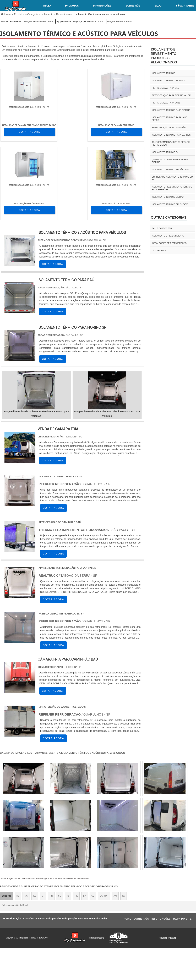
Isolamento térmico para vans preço (169, 118)
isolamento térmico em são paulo (171, 169)
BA (84, 818)
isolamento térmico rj (165, 152)
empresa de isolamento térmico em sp (172, 178)
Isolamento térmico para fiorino (171, 110)
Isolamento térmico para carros (171, 135)
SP (43, 818)
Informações (102, 5)
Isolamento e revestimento (168, 236)
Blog (158, 5)
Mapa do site (182, 841)
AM (115, 818)
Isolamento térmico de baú (168, 197)
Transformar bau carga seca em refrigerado (171, 143)
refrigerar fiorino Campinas (119, 21)
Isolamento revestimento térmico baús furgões (172, 188)
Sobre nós (133, 5)
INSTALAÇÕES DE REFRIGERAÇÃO (169, 243)
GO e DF (104, 818)
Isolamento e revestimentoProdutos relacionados (164, 55)
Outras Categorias (168, 217)
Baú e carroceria (162, 228)
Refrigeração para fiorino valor (171, 95)
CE (92, 818)
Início (47, 5)
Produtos (72, 5)
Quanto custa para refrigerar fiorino (170, 160)
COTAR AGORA (18, 131)
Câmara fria (159, 250)
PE (76, 818)
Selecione (6, 818)
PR (51, 818)
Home (127, 841)
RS (68, 818)
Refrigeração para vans (166, 103)
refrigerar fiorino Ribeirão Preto (38, 21)
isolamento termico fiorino (168, 80)
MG (26, 818)
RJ (18, 818)
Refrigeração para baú (165, 88)
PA (123, 818)
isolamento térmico (163, 73)
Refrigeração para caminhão (169, 127)
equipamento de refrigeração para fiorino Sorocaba (80, 21)
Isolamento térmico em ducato (170, 204)
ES (34, 818)
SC (59, 818)
